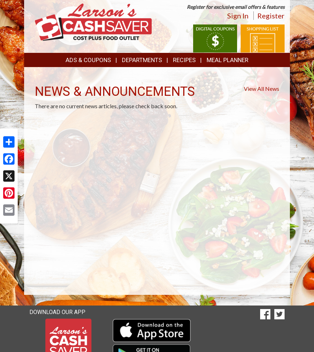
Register (271, 15)
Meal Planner (227, 60)
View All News (261, 88)
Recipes (184, 60)
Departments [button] (142, 60)
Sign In (237, 15)
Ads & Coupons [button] (88, 60)
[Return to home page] (93, 21)
